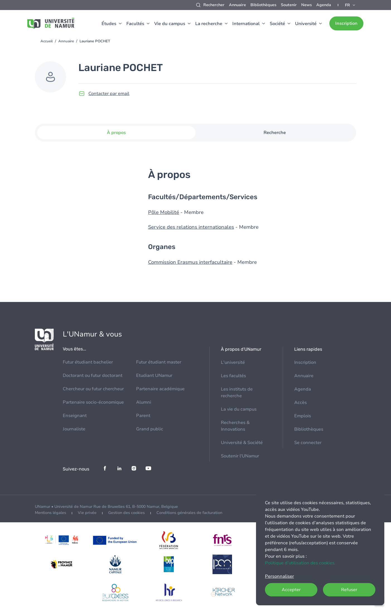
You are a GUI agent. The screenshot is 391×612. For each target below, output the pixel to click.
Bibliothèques (263, 5)
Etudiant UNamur (154, 375)
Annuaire (237, 5)
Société (277, 24)
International (246, 24)
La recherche (208, 24)
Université (306, 24)
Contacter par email (108, 94)
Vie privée (87, 512)
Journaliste (74, 429)
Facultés (135, 24)
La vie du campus (239, 409)
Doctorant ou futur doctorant (92, 375)
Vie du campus (169, 24)
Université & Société (242, 443)
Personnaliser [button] (279, 576)
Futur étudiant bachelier (88, 362)
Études (109, 24)
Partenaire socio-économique (93, 402)
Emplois (302, 416)
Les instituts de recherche (237, 392)
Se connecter (308, 443)
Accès (300, 402)
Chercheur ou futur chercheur (93, 389)
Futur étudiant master (158, 362)
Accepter (291, 590)
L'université (233, 362)
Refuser (349, 590)
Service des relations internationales (191, 227)
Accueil (46, 41)
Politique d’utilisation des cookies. (300, 563)
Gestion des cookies (126, 512)
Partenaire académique (160, 389)
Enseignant (75, 416)
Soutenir (289, 5)
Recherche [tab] (275, 133)
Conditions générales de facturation (189, 512)
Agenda (323, 5)
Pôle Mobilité (164, 212)
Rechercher (214, 5)
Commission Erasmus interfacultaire (191, 262)
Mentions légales (50, 512)
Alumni (143, 402)
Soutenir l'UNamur (240, 456)
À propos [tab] (116, 133)
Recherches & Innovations (235, 426)
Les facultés (233, 376)
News (306, 5)
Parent (143, 416)
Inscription (346, 23)
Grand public (149, 429)
